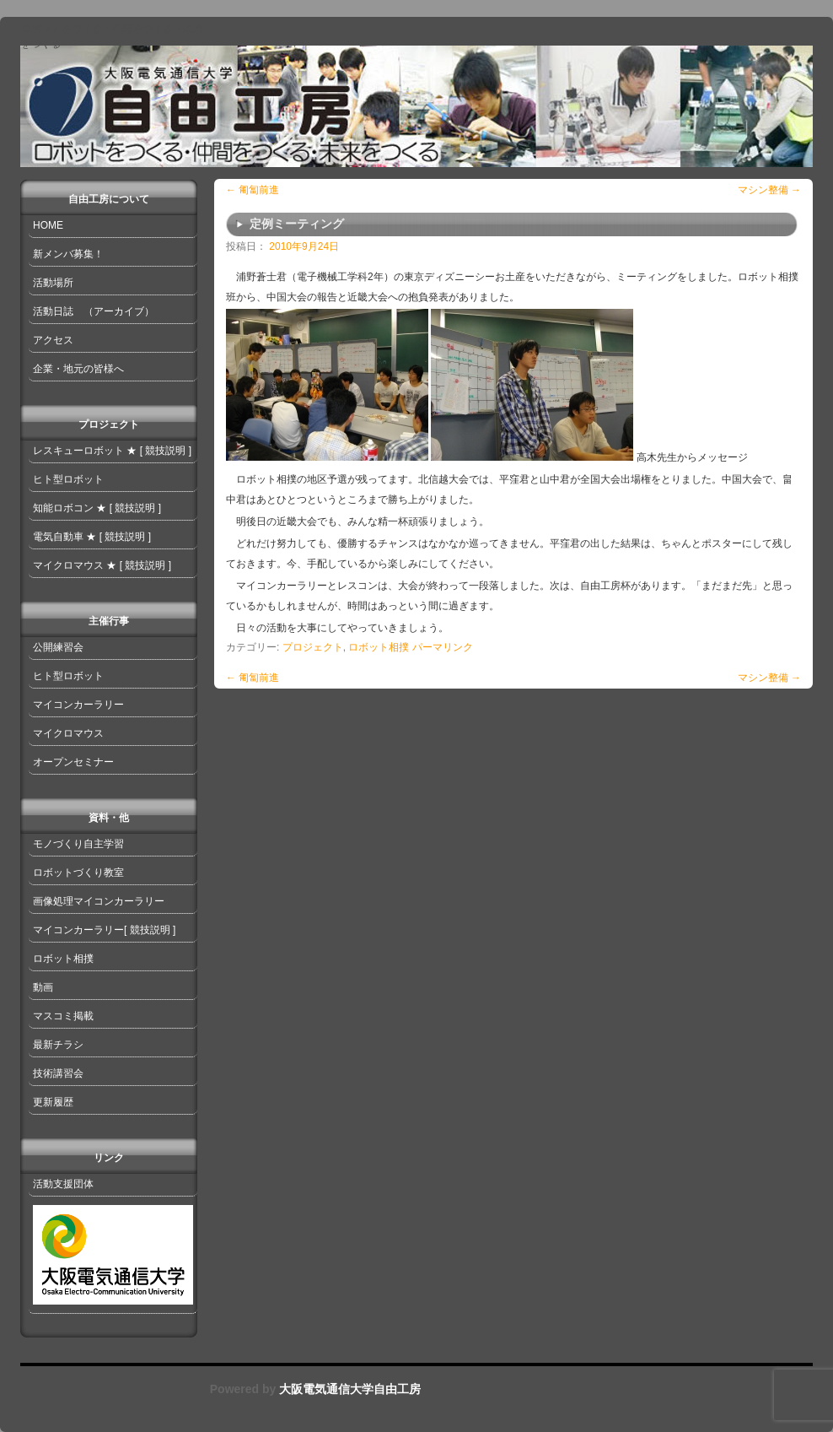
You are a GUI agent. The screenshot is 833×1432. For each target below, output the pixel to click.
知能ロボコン (63, 508)
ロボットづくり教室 (78, 872)
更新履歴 (53, 1102)
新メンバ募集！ (68, 254)
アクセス (53, 340)
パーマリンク (442, 647)
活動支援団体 (63, 1184)
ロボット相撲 (378, 647)
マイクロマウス (68, 565)
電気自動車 (58, 537)
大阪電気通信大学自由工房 (348, 1389)
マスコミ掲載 (63, 1016)
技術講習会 (58, 1073)
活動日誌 (53, 311)
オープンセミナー (73, 762)
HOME (48, 225)
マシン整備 (769, 190)
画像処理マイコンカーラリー (98, 901)
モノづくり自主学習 (78, 844)
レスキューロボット (78, 451)
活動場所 (53, 283)
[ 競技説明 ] (165, 451)
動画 (43, 987)
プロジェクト (312, 647)
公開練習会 (58, 647)
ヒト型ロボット (68, 479)
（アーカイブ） (118, 311)
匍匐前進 (252, 190)
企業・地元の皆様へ (78, 369)
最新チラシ (58, 1045)
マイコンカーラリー (78, 705)
